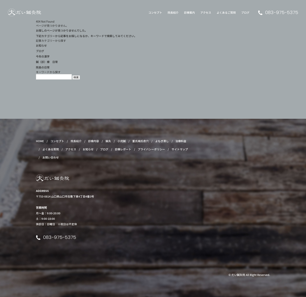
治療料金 (180, 141)
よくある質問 (50, 149)
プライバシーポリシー (151, 149)
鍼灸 (108, 141)
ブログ (245, 12)
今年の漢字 (43, 56)
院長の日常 (43, 67)
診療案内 (189, 12)
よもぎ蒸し (162, 141)
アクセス (205, 12)
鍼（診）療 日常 (47, 62)
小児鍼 (121, 141)
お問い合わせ (50, 157)
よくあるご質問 (226, 12)
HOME (40, 141)
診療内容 (93, 141)
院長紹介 (173, 12)
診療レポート (123, 149)
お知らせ (41, 45)
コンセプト (155, 12)
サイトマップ (180, 149)
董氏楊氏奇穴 (140, 141)
